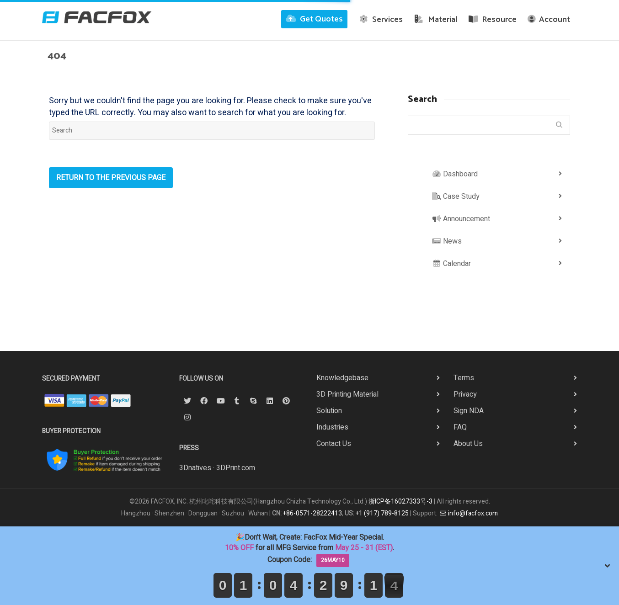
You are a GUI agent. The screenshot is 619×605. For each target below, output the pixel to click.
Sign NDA (469, 410)
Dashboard (455, 174)
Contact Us (333, 443)
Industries (332, 427)
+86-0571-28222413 (312, 513)
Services (380, 20)
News (447, 241)
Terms (464, 377)
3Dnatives (195, 467)
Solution (329, 410)
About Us (468, 443)
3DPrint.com (235, 467)
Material (435, 20)
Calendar (451, 263)
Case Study (456, 196)
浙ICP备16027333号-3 (400, 501)
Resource (492, 20)
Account (549, 20)
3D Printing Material (347, 394)
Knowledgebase (342, 377)
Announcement (461, 218)
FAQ (460, 427)
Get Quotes (314, 19)
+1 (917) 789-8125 (382, 513)
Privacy (465, 394)
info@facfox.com (468, 513)
